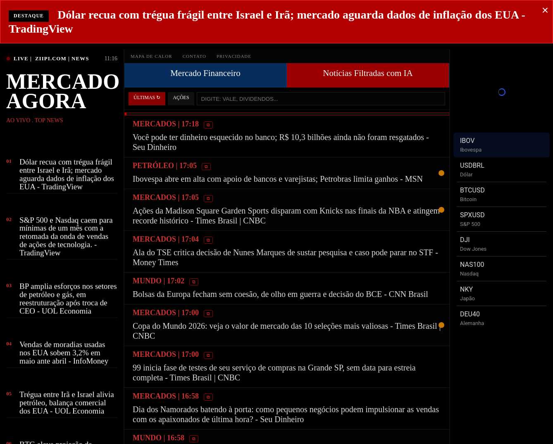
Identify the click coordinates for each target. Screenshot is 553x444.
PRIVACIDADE (234, 56)
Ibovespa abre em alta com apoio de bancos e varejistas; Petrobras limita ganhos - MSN (278, 178)
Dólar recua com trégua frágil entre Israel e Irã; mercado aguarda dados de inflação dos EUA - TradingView (66, 175)
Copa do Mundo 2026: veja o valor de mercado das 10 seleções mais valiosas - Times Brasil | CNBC (287, 330)
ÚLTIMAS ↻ (146, 97)
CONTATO (194, 56)
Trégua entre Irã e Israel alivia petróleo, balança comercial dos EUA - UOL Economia (66, 403)
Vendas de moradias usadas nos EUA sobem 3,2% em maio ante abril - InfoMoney (63, 354)
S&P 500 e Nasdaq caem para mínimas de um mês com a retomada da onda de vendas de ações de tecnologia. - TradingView (66, 238)
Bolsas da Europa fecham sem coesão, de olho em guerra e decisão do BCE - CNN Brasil (280, 294)
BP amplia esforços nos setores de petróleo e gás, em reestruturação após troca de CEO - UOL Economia (68, 300)
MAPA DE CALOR (151, 56)
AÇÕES (181, 97)
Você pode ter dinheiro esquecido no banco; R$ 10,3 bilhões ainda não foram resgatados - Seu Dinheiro (281, 142)
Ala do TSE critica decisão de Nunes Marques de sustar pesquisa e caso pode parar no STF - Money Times (285, 257)
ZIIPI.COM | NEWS (62, 58)
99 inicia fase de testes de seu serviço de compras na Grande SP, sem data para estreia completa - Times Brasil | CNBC (274, 372)
